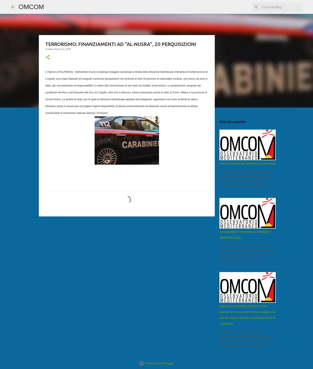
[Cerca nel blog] (281, 7)
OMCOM (31, 6)
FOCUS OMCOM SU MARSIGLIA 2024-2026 (247, 163)
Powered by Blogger (156, 363)
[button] (47, 57)
